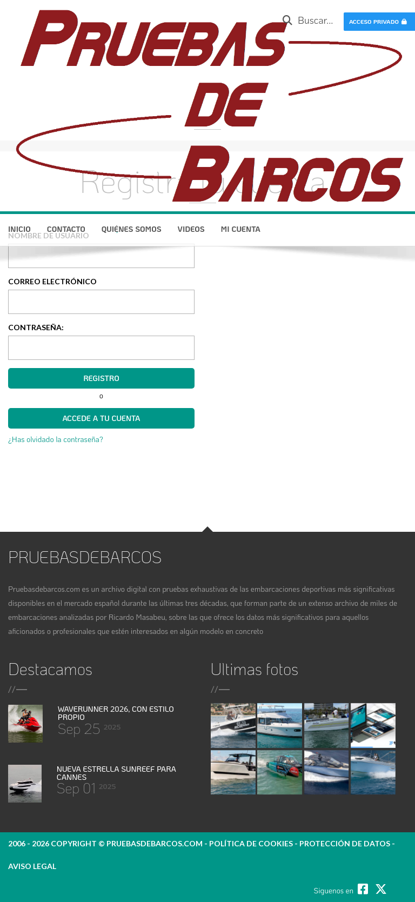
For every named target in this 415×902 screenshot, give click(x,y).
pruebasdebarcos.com (154, 843)
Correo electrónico (52, 281)
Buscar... (307, 20)
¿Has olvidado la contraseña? (55, 439)
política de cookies (251, 843)
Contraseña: (36, 327)
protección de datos (344, 843)
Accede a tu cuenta (101, 418)
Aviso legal (32, 866)
